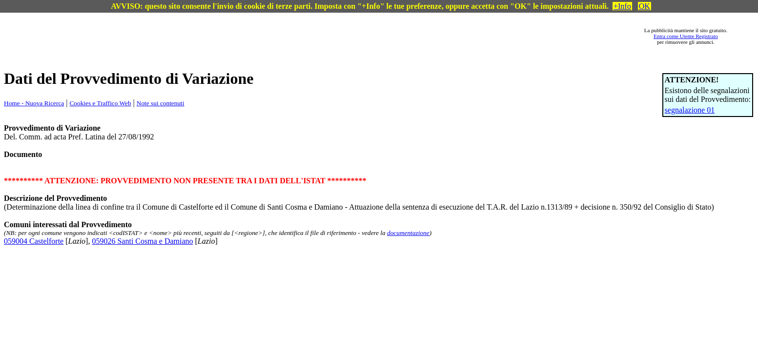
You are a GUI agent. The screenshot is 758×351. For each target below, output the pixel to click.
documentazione (408, 232)
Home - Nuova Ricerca (34, 103)
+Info (622, 6)
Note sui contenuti (160, 103)
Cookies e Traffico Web (100, 103)
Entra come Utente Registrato (686, 36)
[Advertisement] (332, 36)
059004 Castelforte (33, 241)
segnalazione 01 (690, 110)
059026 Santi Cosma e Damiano (142, 241)
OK (644, 6)
